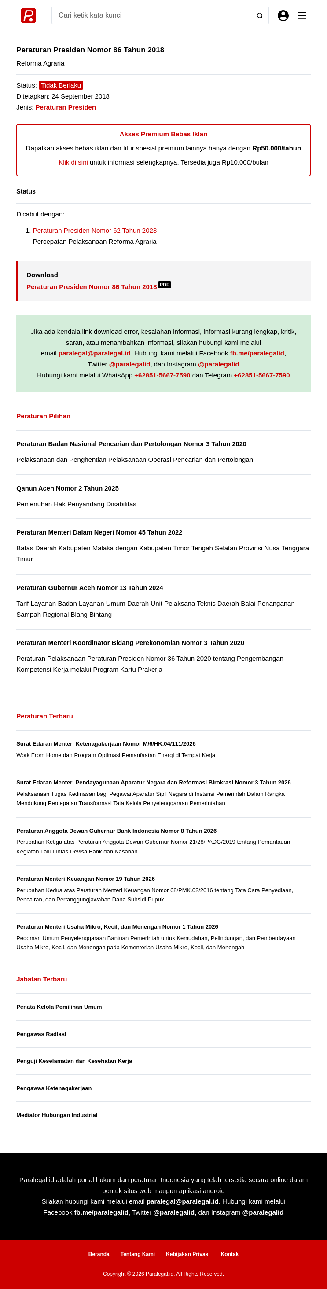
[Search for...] (151, 15)
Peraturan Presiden (66, 107)
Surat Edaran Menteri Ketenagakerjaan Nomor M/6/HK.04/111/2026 (106, 743)
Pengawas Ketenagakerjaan (54, 1088)
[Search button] (260, 15)
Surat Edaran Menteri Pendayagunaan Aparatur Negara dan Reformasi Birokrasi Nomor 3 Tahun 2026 (153, 782)
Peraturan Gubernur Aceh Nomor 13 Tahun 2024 (89, 587)
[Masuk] (283, 15)
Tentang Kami (138, 1254)
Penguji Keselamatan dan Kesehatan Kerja (74, 1061)
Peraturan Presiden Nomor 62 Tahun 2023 (95, 230)
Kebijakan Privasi (187, 1254)
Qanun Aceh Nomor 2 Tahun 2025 (67, 488)
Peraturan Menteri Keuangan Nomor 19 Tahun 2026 (85, 878)
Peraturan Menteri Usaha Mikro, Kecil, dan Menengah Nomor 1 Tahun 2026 (117, 926)
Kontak (230, 1254)
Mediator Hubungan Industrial (56, 1115)
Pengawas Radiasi (41, 1034)
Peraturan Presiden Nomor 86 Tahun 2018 (98, 286)
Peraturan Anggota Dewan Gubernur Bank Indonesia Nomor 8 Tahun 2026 (116, 831)
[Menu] (302, 15)
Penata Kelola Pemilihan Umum (59, 1006)
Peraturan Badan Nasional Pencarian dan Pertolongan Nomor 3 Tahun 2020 (131, 443)
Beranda (99, 1254)
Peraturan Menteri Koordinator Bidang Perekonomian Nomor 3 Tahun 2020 (130, 642)
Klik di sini (73, 162)
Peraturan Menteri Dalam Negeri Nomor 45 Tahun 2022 (99, 532)
